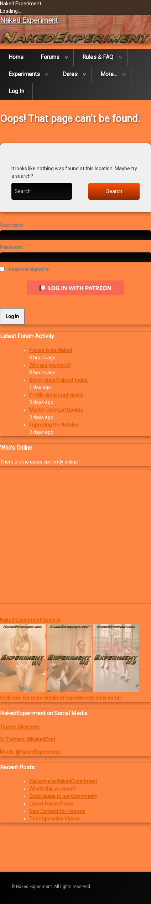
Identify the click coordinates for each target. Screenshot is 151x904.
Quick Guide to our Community (63, 796)
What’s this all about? (52, 789)
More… (108, 74)
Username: (12, 225)
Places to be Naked (50, 350)
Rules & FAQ (97, 57)
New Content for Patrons (57, 811)
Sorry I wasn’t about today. (58, 380)
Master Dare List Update (56, 410)
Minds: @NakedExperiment (30, 752)
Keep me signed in (29, 269)
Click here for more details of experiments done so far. (61, 698)
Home (16, 57)
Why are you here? (50, 365)
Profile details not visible (56, 395)
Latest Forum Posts (51, 804)
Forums (50, 57)
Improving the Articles (53, 425)
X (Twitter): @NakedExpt (27, 739)
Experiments (24, 74)
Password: (12, 247)
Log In (16, 91)
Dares (70, 74)
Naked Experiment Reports (30, 620)
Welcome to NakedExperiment (63, 781)
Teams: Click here (20, 727)
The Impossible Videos (54, 819)
